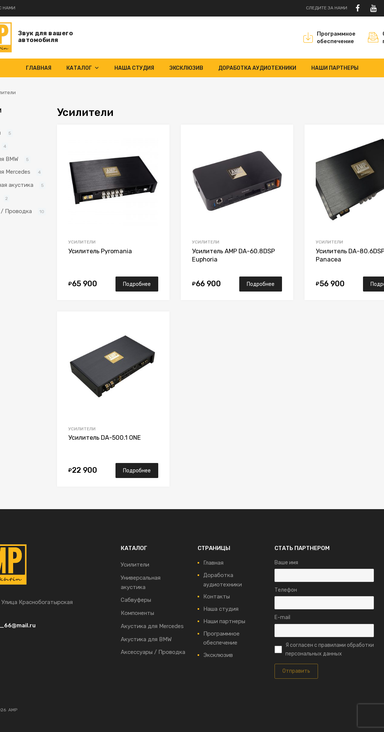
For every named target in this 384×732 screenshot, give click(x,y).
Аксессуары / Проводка (153, 652)
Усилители (82, 242)
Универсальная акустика (140, 582)
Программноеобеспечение (331, 37)
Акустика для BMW (146, 639)
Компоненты (137, 613)
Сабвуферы (136, 600)
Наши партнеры (334, 68)
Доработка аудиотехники (257, 68)
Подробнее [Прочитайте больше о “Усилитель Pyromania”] (137, 284)
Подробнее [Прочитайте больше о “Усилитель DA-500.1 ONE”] (137, 470)
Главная (38, 68)
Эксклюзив (186, 68)
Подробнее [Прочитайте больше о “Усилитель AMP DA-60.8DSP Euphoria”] (260, 284)
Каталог (82, 68)
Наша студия (134, 68)
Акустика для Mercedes (152, 626)
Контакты (216, 596)
